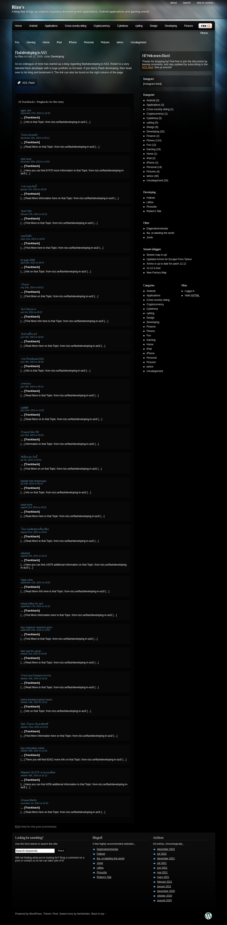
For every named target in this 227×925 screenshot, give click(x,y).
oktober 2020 (164, 895)
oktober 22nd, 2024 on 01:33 (34, 727)
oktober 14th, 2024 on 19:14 (34, 702)
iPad (59, 42)
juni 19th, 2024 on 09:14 (32, 387)
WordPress (35, 913)
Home (18, 25)
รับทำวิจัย (26, 211)
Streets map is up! (157, 254)
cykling (138, 25)
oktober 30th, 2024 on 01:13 (34, 775)
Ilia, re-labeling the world (160, 233)
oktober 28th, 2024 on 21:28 (34, 751)
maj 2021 (162, 872)
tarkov (120, 42)
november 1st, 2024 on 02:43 (34, 803)
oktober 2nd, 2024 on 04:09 (34, 654)
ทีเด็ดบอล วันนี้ (29, 456)
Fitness (204, 33)
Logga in (190, 291)
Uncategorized (138, 42)
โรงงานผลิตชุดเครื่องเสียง (35, 529)
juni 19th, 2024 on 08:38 (32, 362)
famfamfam (83, 913)
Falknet (151, 197)
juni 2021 (162, 867)
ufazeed (25, 553)
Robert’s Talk (154, 211)
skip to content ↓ (206, 2)
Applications (51, 25)
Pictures (105, 42)
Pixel (55, 913)
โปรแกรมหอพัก (29, 134)
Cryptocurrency (102, 25)
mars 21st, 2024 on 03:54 (33, 239)
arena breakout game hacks (36, 699)
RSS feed (147, 67)
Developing (171, 25)
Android (33, 25)
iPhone (73, 42)
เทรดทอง (26, 383)
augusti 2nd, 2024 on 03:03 (33, 507)
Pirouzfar (152, 206)
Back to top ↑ (98, 913)
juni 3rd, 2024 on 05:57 (31, 312)
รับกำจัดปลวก (28, 309)
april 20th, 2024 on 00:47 (32, 263)
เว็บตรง (25, 284)
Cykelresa (122, 25)
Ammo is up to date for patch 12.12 (166, 263)
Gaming (30, 42)
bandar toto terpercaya (33, 481)
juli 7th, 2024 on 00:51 (31, 460)
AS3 (24, 82)
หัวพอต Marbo (29, 800)
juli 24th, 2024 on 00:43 (32, 484)
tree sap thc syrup (31, 651)
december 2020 (166, 891)
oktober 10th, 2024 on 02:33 (34, 678)
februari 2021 (164, 881)
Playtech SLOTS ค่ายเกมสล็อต (38, 772)
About (173, 2)
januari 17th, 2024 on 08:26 (34, 189)
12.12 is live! (154, 268)
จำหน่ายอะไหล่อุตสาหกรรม (36, 675)
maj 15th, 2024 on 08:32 (32, 287)
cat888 (24, 407)
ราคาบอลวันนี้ (28, 186)
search (187, 2)
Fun (17, 42)
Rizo (21, 56)
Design (153, 25)
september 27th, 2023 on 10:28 (35, 113)
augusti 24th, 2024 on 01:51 (34, 556)
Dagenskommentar (157, 228)
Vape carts (27, 579)
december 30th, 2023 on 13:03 (35, 162)
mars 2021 (163, 877)
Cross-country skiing (75, 25)
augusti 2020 (164, 900)
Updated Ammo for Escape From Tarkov (169, 259)
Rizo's (18, 7)
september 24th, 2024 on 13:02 (35, 630)
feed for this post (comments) (36, 826)
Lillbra (150, 202)
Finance (188, 25)
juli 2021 (162, 863)
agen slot (26, 110)
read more (26, 504)
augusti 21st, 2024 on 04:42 (34, 532)
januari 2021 (164, 886)
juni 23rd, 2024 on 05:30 (32, 435)
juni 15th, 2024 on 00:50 (32, 337)
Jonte (150, 237)
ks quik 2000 (28, 260)
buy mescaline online (33, 748)
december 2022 (166, 849)
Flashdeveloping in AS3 (30, 52)
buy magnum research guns (36, 627)
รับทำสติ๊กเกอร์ (29, 334)
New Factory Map (157, 272)
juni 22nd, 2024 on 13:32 (32, 410)
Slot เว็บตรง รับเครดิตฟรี (34, 724)
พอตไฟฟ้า (26, 235)
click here (26, 159)
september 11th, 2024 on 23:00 (35, 582)
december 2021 (166, 858)
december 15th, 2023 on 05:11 (35, 138)
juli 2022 (162, 853)
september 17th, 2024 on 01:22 (35, 606)
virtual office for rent (32, 603)
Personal (88, 42)
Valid (192, 295)
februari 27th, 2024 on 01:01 (34, 214)
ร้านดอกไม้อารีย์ (30, 432)
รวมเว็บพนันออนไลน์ (32, 358)
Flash (31, 82)
